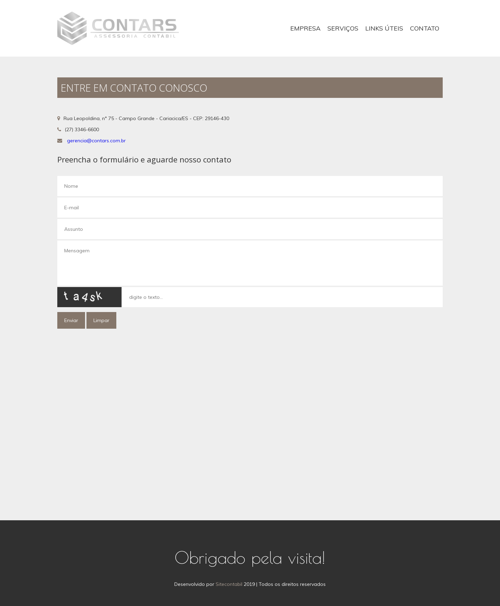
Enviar (71, 320)
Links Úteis (384, 28)
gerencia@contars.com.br (96, 140)
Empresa (305, 28)
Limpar (101, 320)
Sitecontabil (229, 584)
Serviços (342, 28)
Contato (424, 28)
